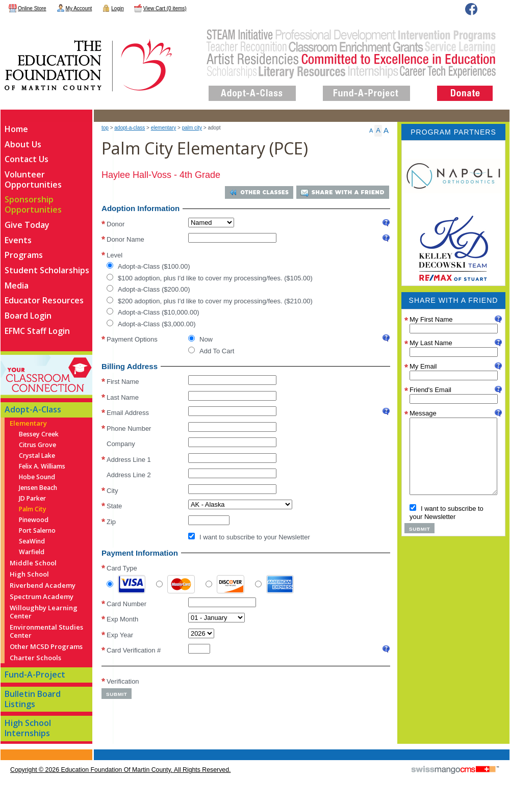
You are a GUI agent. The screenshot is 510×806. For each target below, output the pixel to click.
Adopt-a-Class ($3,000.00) (151, 323)
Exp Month (122, 619)
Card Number (126, 603)
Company (121, 444)
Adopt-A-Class (129, 128)
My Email (423, 366)
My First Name (431, 319)
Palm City (192, 128)
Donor (115, 223)
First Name (123, 381)
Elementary (163, 128)
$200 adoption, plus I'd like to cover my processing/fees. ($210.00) (210, 300)
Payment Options (132, 338)
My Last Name (431, 343)
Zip (111, 522)
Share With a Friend (348, 192)
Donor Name (125, 239)
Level (114, 254)
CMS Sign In (6, 750)
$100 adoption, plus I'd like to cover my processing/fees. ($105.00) (210, 277)
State (114, 506)
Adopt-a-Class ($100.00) (148, 266)
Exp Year (120, 634)
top (105, 128)
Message (423, 413)
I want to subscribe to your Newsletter (249, 537)
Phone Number (129, 428)
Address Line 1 (129, 459)
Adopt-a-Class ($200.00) (148, 289)
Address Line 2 (129, 475)
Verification (123, 681)
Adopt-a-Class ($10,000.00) (153, 312)
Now (200, 339)
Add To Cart (211, 350)
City (112, 491)
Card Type (122, 568)
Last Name (123, 397)
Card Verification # (134, 650)
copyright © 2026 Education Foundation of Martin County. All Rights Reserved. (120, 769)
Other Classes (263, 192)
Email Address (128, 413)
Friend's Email (430, 390)
